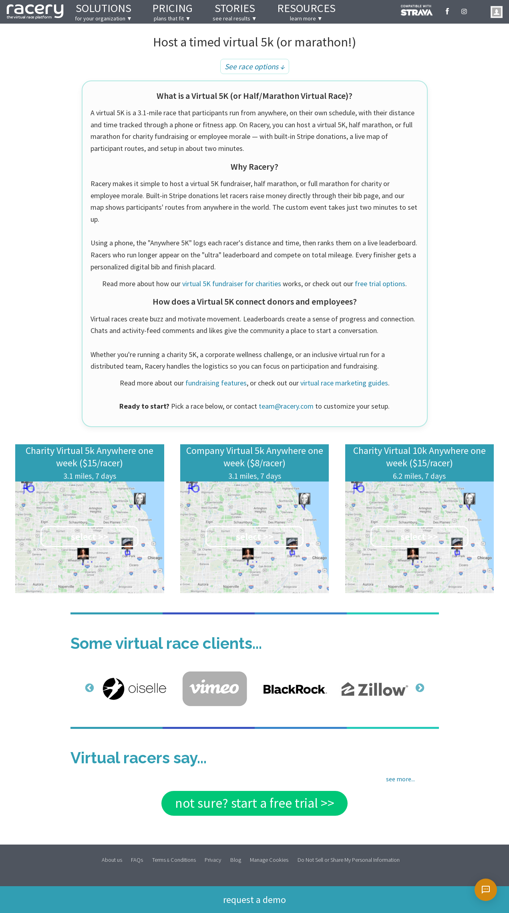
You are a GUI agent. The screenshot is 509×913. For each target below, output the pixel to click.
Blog (235, 859)
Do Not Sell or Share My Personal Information (349, 859)
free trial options (380, 283)
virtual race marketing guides (344, 382)
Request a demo (254, 898)
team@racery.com (286, 406)
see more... (400, 779)
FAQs (137, 859)
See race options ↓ (255, 66)
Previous (88, 688)
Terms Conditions (174, 859)
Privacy (213, 859)
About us (112, 859)
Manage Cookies (269, 859)
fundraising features (216, 382)
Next (419, 688)
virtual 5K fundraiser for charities (231, 283)
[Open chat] (486, 890)
